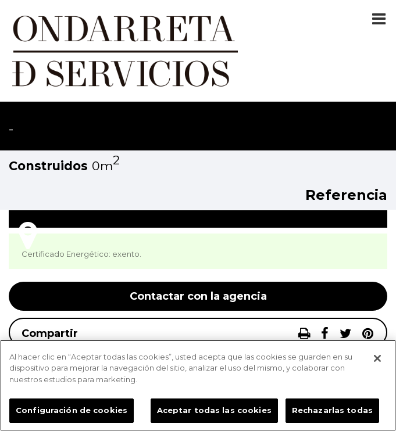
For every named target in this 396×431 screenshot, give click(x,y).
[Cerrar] (377, 358)
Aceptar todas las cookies (214, 410)
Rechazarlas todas (332, 410)
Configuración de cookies (71, 410)
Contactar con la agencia (198, 296)
